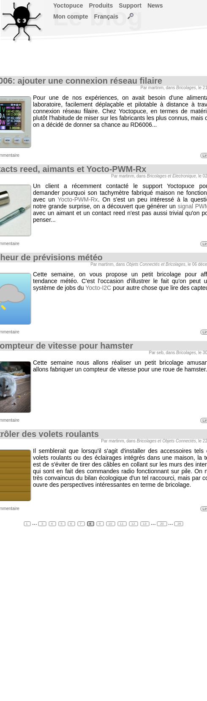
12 (133, 524)
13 (145, 524)
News (155, 5)
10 (110, 524)
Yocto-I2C (98, 287)
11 (122, 524)
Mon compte (70, 16)
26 (179, 524)
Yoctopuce (68, 5)
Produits (101, 5)
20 (162, 524)
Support (130, 5)
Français (106, 16)
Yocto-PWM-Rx (77, 199)
